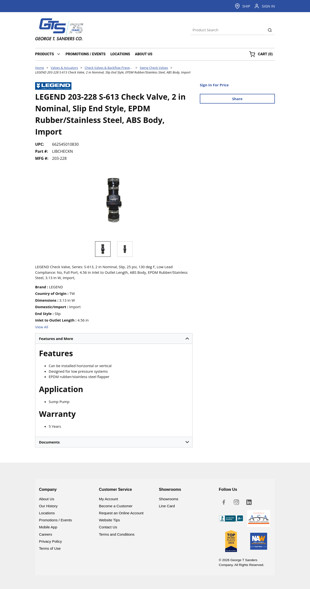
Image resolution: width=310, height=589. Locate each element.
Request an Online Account (121, 513)
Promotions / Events (55, 520)
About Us (46, 499)
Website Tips (109, 520)
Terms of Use (50, 548)
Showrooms (168, 499)
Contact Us (108, 527)
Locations (47, 513)
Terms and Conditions (117, 534)
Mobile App (48, 527)
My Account (108, 499)
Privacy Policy (50, 541)
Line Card (167, 506)
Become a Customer (115, 506)
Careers (45, 534)
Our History (48, 506)
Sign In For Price (214, 84)
